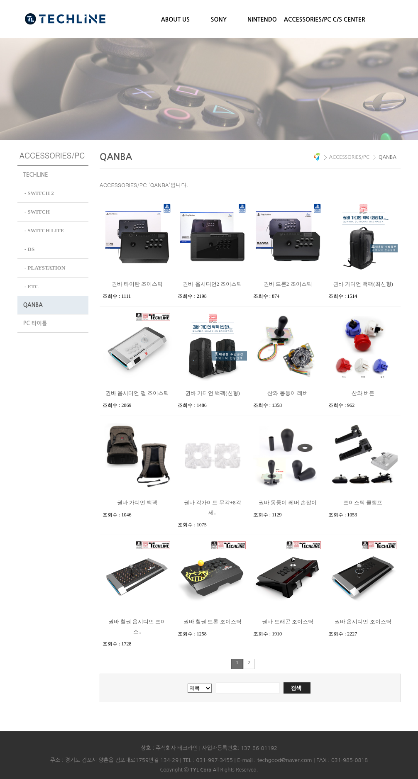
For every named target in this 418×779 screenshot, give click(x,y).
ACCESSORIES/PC (306, 19)
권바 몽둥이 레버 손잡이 (288, 502)
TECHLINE (35, 175)
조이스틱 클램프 (362, 502)
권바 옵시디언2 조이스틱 (212, 284)
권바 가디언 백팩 (137, 502)
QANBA (33, 302)
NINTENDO (262, 19)
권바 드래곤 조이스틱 (287, 621)
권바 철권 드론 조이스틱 (212, 621)
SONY (219, 19)
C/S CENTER (349, 19)
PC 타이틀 (35, 321)
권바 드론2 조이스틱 (288, 284)
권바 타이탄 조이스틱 (137, 284)
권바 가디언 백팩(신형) (212, 393)
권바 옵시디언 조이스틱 (363, 621)
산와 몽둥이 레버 (287, 393)
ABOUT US (175, 19)
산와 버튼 (363, 393)
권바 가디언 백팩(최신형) (363, 284)
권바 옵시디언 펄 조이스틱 (137, 393)
